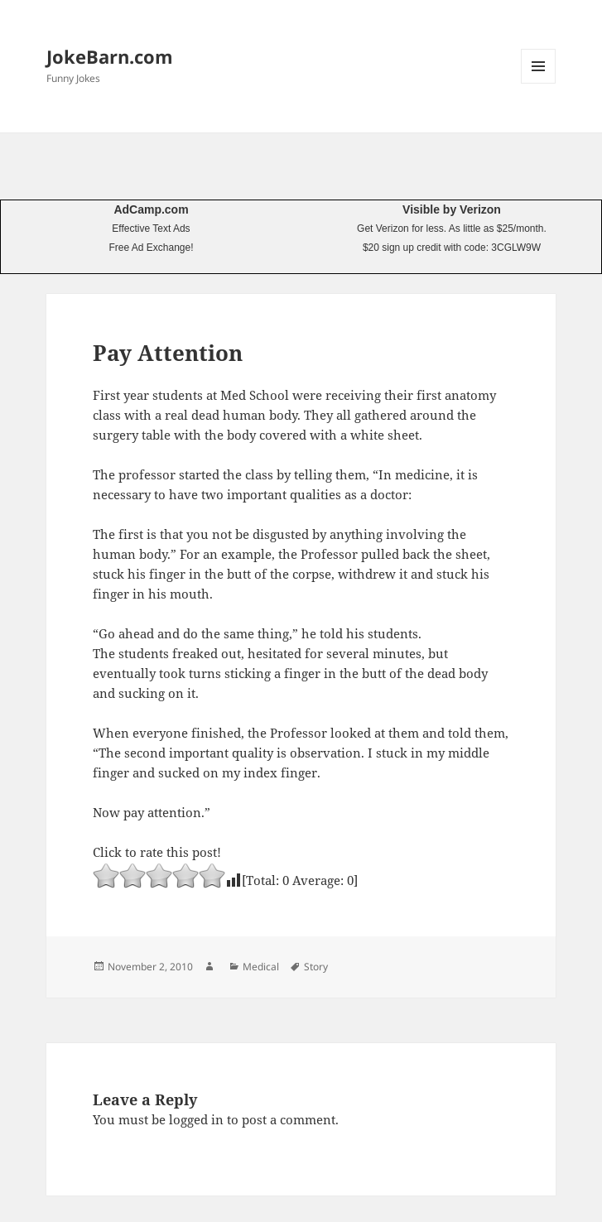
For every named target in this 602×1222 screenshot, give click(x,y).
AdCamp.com (150, 209)
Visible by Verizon (451, 209)
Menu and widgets (539, 83)
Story (316, 967)
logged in (196, 1119)
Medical (261, 967)
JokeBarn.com (109, 56)
